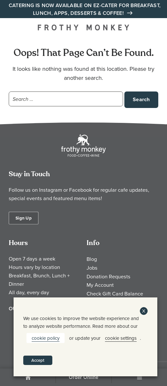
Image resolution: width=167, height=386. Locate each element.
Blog (92, 259)
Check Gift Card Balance (115, 293)
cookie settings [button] (121, 338)
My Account (100, 284)
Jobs (92, 267)
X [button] (143, 310)
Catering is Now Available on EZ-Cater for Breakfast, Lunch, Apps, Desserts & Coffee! (85, 9)
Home (28, 378)
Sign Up (24, 218)
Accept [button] (37, 360)
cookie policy (45, 338)
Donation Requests (108, 276)
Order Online (83, 377)
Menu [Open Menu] (139, 378)
